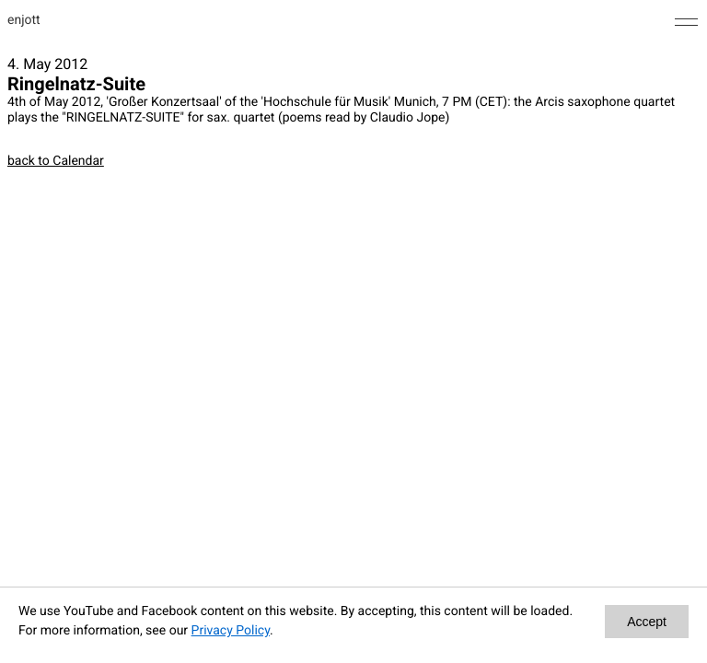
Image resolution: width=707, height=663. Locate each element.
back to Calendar (55, 161)
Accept (646, 621)
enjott (24, 20)
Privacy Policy (230, 630)
